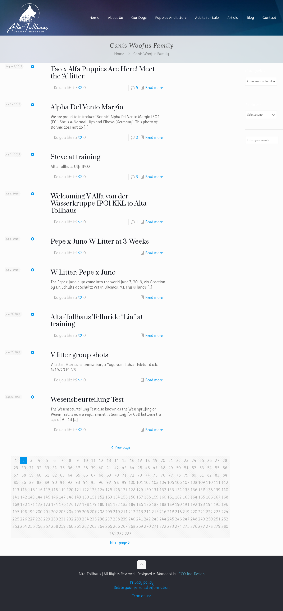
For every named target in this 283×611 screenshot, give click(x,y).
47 (155, 467)
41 (108, 467)
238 (116, 519)
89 (47, 482)
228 (39, 519)
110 (209, 482)
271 (155, 526)
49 (170, 467)
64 (70, 475)
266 (116, 526)
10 (85, 460)
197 (15, 511)
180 (100, 504)
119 (62, 489)
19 (155, 460)
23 (186, 460)
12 (101, 460)
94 (85, 482)
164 (193, 497)
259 (62, 526)
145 (46, 497)
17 (139, 460)
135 (186, 489)
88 (39, 482)
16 (132, 460)
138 (209, 489)
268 (131, 526)
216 (162, 511)
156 (131, 497)
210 (116, 511)
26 (209, 460)
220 (193, 511)
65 (78, 475)
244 (162, 519)
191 (186, 504)
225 (15, 519)
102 (147, 482)
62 (54, 475)
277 (201, 526)
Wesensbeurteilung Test (87, 399)
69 (108, 475)
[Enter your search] (262, 140)
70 (116, 475)
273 (170, 526)
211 (124, 511)
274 (178, 526)
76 (163, 475)
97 (108, 482)
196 (224, 504)
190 (178, 504)
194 (209, 504)
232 (70, 519)
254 (23, 526)
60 (39, 475)
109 (201, 482)
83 (217, 475)
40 (101, 467)
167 (217, 497)
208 (100, 511)
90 (54, 482)
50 (178, 467)
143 (31, 497)
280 (224, 526)
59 (31, 475)
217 (170, 511)
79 (186, 475)
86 (23, 482)
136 (193, 489)
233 (77, 519)
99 (124, 482)
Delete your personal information (142, 587)
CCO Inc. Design (191, 573)
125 (108, 489)
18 (147, 460)
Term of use (141, 595)
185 (139, 504)
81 (201, 475)
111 (217, 482)
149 (77, 497)
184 (131, 504)
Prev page (120, 447)
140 (224, 489)
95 (93, 482)
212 (131, 511)
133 (170, 489)
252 (224, 519)
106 (178, 482)
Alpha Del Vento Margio (87, 107)
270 (147, 526)
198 (23, 511)
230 (54, 519)
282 (120, 533)
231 (62, 519)
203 (62, 511)
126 (116, 489)
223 (217, 511)
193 (201, 504)
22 (178, 460)
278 (209, 526)
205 (77, 511)
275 (186, 526)
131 (155, 489)
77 (170, 475)
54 (209, 467)
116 (39, 489)
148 (70, 497)
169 (15, 504)
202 (54, 511)
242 (147, 519)
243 (155, 519)
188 (162, 504)
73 (139, 475)
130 (147, 489)
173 (46, 504)
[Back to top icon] (141, 564)
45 (139, 467)
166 (209, 497)
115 (31, 489)
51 (186, 467)
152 (100, 497)
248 (193, 519)
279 (217, 526)
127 (124, 489)
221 (201, 511)
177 (77, 504)
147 (62, 497)
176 (70, 504)
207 (93, 511)
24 (194, 460)
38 (85, 467)
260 (70, 526)
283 (128, 533)
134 (178, 489)
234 (85, 519)
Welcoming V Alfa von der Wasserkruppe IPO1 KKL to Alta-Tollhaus (100, 203)
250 (209, 519)
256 (39, 526)
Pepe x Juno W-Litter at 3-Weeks (100, 241)
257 (46, 526)
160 (162, 497)
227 (31, 519)
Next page (120, 542)
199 (31, 511)
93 (78, 482)
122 (85, 489)
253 (15, 526)
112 (224, 482)
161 (170, 497)
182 (116, 504)
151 (93, 497)
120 (70, 489)
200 (39, 511)
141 (15, 497)
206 (85, 511)
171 (31, 504)
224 (224, 511)
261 (77, 526)
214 (147, 511)
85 (16, 482)
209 (108, 511)
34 (54, 467)
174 (54, 504)
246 (178, 519)
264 (100, 526)
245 (170, 519)
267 (124, 526)
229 (46, 519)
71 (124, 475)
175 (62, 504)
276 (193, 526)
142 (23, 497)
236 (100, 519)
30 (23, 467)
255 (31, 526)
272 (162, 526)
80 (194, 475)
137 (201, 489)
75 (155, 475)
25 (201, 460)
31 (31, 467)
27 (217, 460)
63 (62, 475)
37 (78, 467)
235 (93, 519)
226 (23, 519)
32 (39, 467)
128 (131, 489)
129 (139, 489)
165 (201, 497)
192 (193, 504)
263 (93, 526)
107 (186, 482)
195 (217, 504)
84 (225, 475)
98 (116, 482)
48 (163, 467)
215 (155, 511)
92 (70, 482)
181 (108, 504)
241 (139, 519)
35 (62, 467)
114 (23, 489)
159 (155, 497)
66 (85, 475)
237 (108, 519)
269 (139, 526)
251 (217, 519)
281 (112, 533)
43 (124, 467)
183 (124, 504)
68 (101, 475)
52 (194, 467)
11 (93, 460)
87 (31, 482)
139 (217, 489)
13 (108, 460)
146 (54, 497)
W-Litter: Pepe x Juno (83, 272)
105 (170, 482)
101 (139, 482)
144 (39, 497)
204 (70, 511)
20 (163, 460)
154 (116, 497)
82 (209, 475)
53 (201, 467)
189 (170, 504)
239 (124, 519)
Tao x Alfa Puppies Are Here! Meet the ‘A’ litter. (103, 73)
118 (54, 489)
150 (85, 497)
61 (47, 475)
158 (147, 497)
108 (193, 482)
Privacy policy (142, 582)
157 (139, 497)
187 (155, 504)
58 (23, 475)
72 (132, 475)
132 (162, 489)
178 (85, 504)
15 (124, 460)
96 (101, 482)
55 (217, 467)
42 (116, 467)
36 (70, 467)
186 (147, 504)
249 (201, 519)
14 (116, 460)
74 (147, 475)
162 (178, 497)
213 (139, 511)
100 (131, 482)
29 (16, 467)
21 (170, 460)
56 (225, 467)
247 (186, 519)
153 (108, 497)
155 (124, 497)
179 (93, 504)
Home (119, 53)
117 (46, 489)
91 (62, 482)
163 (186, 497)
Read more (154, 87)
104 (162, 482)
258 (54, 526)
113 (15, 489)
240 (131, 519)
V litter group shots (79, 355)
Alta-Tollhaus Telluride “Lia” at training (97, 321)
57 (16, 475)
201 (46, 511)
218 (178, 511)
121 (77, 489)
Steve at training (75, 157)
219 (186, 511)
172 (39, 504)
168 (224, 497)
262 (85, 526)
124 (100, 489)
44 (132, 467)
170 (23, 504)
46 (147, 467)
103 (155, 482)
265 (108, 526)
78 (178, 475)
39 (93, 467)
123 (93, 489)
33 (47, 467)
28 (225, 460)
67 (93, 475)
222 (209, 511)
